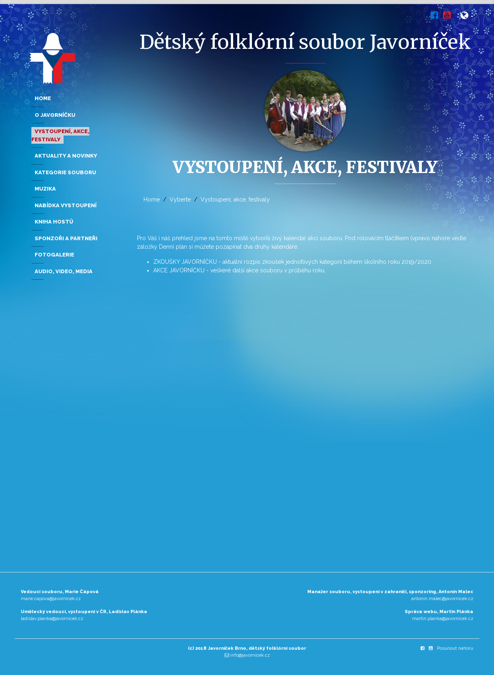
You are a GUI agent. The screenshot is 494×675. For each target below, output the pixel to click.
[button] (467, 17)
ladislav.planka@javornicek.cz (52, 618)
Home (151, 199)
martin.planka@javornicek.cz (442, 618)
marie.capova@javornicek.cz (51, 598)
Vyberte (180, 199)
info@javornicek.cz (250, 655)
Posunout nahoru (455, 648)
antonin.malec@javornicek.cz (442, 598)
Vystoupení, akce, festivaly (235, 199)
